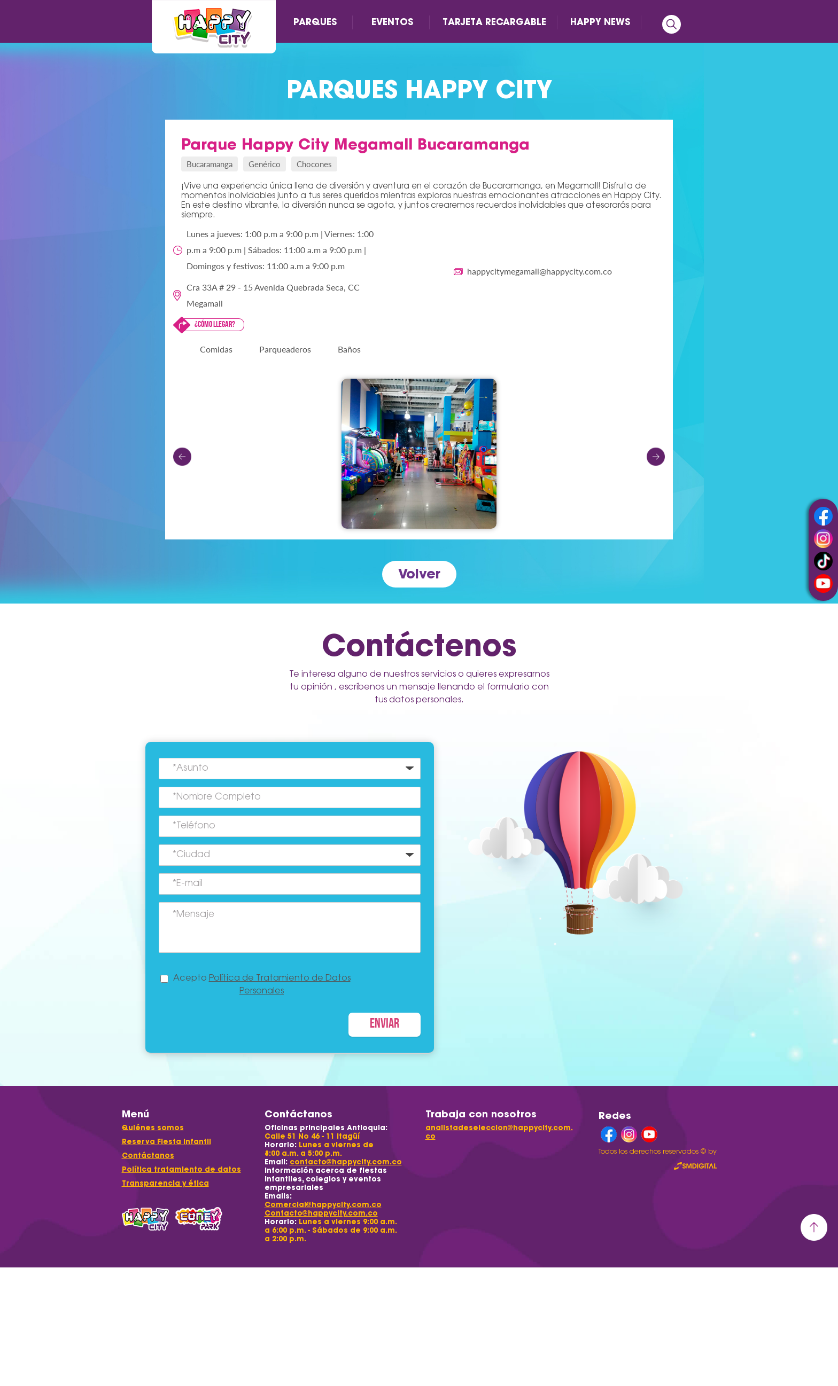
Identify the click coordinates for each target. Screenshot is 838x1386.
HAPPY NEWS (600, 22)
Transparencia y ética (165, 1183)
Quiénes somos (153, 1127)
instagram (823, 538)
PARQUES (315, 22)
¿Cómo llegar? (215, 324)
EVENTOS (392, 22)
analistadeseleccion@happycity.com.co (499, 1132)
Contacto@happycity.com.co (321, 1213)
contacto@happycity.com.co (346, 1161)
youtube (823, 583)
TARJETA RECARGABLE (494, 22)
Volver (419, 573)
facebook (823, 516)
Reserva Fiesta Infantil (166, 1141)
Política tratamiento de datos (181, 1169)
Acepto (262, 985)
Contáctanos (148, 1155)
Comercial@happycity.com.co (323, 1204)
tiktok (823, 561)
